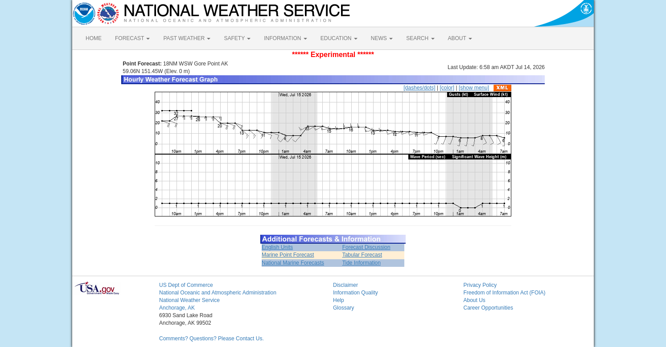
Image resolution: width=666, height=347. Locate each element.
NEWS (382, 38)
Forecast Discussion (366, 247)
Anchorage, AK (177, 308)
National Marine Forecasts (293, 263)
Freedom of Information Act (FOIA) (505, 293)
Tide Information (361, 263)
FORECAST (132, 38)
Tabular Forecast (362, 255)
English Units (277, 247)
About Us (474, 300)
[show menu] (474, 88)
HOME (94, 38)
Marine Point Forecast (288, 255)
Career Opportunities (488, 308)
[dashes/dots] (419, 88)
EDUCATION (339, 38)
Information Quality (355, 293)
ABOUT (460, 38)
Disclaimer (345, 285)
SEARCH (420, 38)
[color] (447, 88)
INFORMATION (285, 38)
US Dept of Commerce (186, 285)
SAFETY (237, 38)
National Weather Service (189, 300)
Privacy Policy (480, 285)
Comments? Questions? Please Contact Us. (211, 338)
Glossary (343, 308)
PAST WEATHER (186, 38)
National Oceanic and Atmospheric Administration (217, 293)
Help (338, 300)
